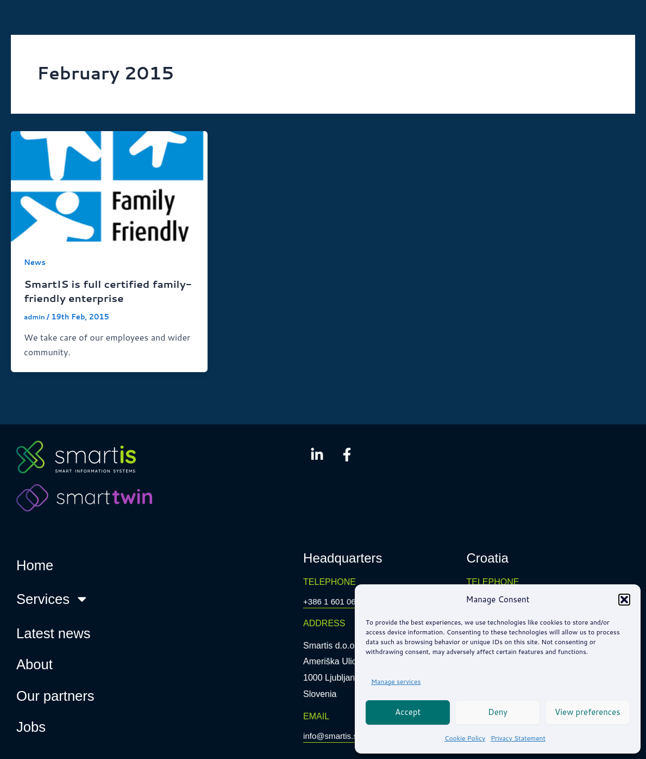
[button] (624, 599)
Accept (408, 712)
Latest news (53, 632)
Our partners (55, 696)
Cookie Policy (464, 738)
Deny (497, 712)
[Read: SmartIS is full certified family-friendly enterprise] (109, 185)
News (35, 262)
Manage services (396, 681)
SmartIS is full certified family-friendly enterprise (98, 290)
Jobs (31, 727)
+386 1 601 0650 (336, 601)
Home (34, 565)
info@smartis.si (333, 736)
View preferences (587, 712)
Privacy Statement (518, 738)
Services (52, 599)
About (34, 664)
